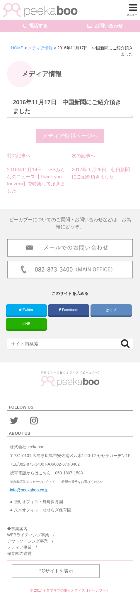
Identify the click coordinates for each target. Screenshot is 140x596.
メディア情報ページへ (70, 136)
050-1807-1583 (69, 473)
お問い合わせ (105, 25)
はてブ (111, 310)
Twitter (26, 310)
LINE (26, 324)
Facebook (68, 310)
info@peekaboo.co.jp (29, 490)
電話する (35, 25)
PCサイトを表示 (55, 570)
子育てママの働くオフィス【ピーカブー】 (76, 590)
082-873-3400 (31, 464)
